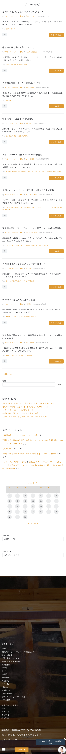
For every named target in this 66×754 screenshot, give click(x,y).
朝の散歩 (8, 136)
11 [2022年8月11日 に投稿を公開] (33, 501)
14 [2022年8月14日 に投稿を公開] (56, 501)
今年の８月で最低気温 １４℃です (19, 47)
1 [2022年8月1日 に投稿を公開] (9, 496)
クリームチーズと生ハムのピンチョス (17, 410)
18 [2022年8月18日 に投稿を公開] (33, 506)
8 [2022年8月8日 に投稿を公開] (9, 501)
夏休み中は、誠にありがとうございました (23, 12)
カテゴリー (6, 552)
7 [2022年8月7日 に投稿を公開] (56, 496)
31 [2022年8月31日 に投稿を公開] (25, 517)
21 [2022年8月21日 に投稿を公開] (56, 506)
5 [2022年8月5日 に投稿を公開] (40, 496)
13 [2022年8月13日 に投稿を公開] (48, 501)
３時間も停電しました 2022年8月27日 (21, 83)
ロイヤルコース (11, 245)
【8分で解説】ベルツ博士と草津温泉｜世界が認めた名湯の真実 (28, 403)
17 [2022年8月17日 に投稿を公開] (25, 506)
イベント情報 (30, 159)
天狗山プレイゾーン (21, 281)
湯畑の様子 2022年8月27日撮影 (17, 119)
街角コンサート (58, 171)
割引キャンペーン (19, 207)
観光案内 (28, 268)
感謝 (7, 29)
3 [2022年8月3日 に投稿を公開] (25, 496)
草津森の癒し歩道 (31, 232)
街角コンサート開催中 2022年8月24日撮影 (22, 154)
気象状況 (13, 64)
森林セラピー (20, 245)
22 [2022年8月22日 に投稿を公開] (9, 512)
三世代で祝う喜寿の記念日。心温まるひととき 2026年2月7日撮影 (29, 440)
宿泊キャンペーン (31, 207)
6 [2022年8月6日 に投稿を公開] (48, 496)
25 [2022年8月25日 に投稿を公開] (33, 512)
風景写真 (28, 123)
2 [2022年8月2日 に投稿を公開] (17, 496)
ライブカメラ (10, 281)
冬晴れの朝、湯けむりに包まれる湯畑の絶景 (20, 413)
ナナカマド (9, 316)
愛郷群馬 (56, 207)
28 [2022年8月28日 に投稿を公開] (56, 512)
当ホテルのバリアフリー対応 (14, 462)
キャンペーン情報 (31, 195)
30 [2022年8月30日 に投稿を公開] (17, 517)
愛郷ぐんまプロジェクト (45, 207)
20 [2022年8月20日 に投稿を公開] (48, 506)
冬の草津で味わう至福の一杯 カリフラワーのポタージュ (25, 407)
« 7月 (30, 523)
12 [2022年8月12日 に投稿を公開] (41, 501)
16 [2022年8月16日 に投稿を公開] (17, 506)
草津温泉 (12, 29)
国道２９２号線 (18, 316)
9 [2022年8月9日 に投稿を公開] (17, 501)
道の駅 (25, 64)
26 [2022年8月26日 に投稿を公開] (41, 512)
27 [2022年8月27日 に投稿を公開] (48, 512)
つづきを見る (56, 35)
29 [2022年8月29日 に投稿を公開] (9, 517)
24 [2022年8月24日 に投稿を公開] (25, 512)
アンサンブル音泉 (11, 171)
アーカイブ (6, 536)
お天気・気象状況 (31, 52)
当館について (30, 16)
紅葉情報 (28, 304)
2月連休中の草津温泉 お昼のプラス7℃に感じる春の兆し (25, 417)
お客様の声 (6, 435)
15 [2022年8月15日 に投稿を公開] (9, 506)
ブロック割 (9, 207)
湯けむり (15, 136)
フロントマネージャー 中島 (13, 16)
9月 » (36, 523)
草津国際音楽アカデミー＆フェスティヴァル (32, 171)
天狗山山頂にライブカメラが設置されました (24, 264)
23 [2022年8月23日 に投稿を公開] (17, 512)
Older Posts (7, 374)
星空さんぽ (22, 355)
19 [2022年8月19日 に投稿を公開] (41, 506)
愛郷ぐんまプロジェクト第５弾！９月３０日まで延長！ (29, 190)
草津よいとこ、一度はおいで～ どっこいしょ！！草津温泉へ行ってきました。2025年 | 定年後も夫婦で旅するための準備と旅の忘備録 (32, 465)
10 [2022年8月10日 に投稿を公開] (25, 501)
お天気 (8, 64)
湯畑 (19, 136)
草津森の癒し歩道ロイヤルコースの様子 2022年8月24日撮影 (31, 228)
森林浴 (27, 245)
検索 (4, 381)
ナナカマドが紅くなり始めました (18, 299)
